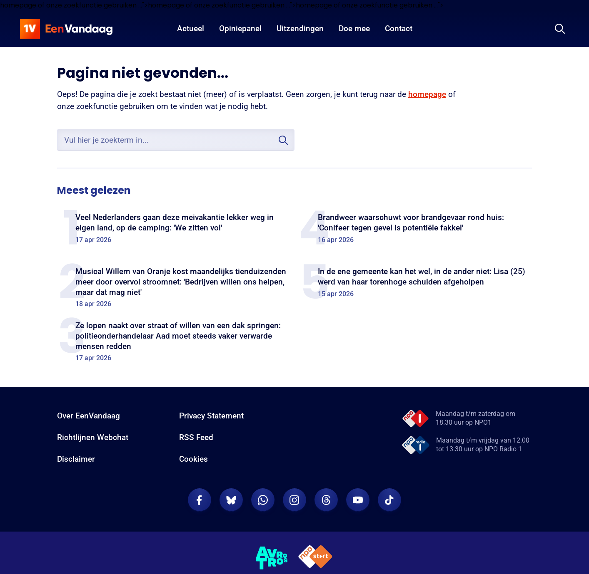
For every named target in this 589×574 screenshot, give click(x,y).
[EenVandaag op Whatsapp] (263, 500)
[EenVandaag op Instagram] (294, 500)
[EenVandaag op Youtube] (357, 500)
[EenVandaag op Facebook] (199, 500)
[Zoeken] (560, 29)
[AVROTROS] (272, 558)
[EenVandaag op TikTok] (389, 500)
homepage (427, 94)
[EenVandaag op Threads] (326, 500)
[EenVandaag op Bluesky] (231, 500)
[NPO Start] (315, 558)
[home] (66, 29)
